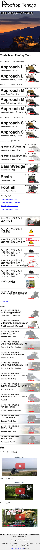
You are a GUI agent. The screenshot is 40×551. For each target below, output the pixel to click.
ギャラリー (4, 301)
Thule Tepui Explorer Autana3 (9, 206)
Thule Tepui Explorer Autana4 (9, 209)
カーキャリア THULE (17, 548)
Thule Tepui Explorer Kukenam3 (10, 202)
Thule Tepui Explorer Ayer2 (9, 199)
